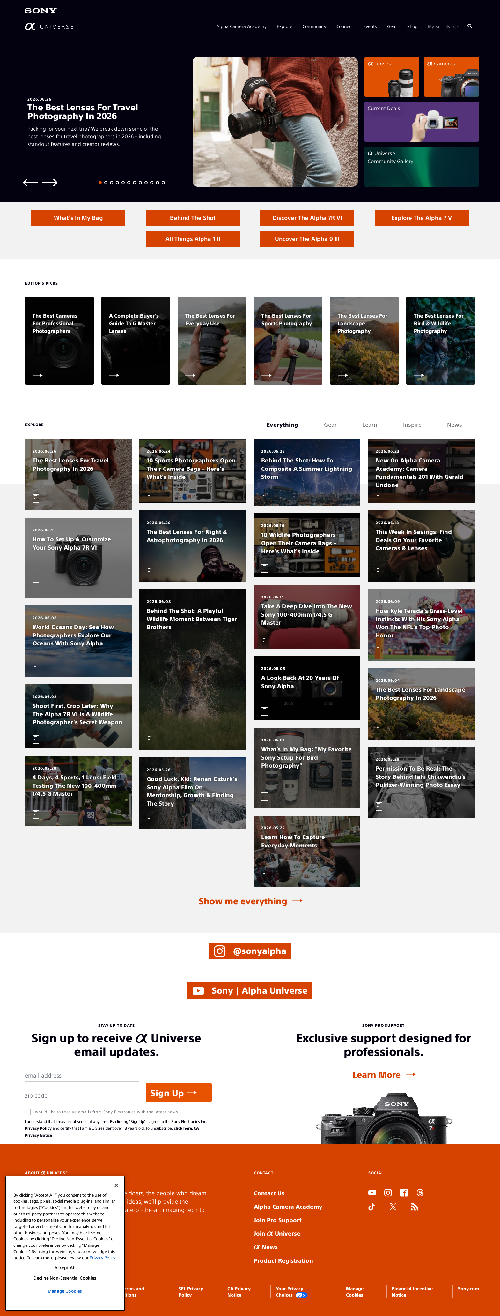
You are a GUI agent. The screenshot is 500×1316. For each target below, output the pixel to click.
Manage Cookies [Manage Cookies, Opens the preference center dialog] (65, 1291)
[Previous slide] (30, 182)
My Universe (443, 26)
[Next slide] (49, 182)
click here (183, 1128)
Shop (412, 26)
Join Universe (277, 1233)
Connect (344, 26)
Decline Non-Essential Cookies (64, 1278)
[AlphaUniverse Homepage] (49, 26)
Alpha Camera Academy (242, 26)
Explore (284, 26)
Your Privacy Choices (292, 1291)
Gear (392, 26)
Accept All (65, 1267)
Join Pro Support (278, 1219)
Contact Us (269, 1193)
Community (314, 26)
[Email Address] (82, 1075)
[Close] (116, 1185)
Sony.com (468, 1288)
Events (370, 26)
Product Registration (283, 1260)
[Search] (469, 26)
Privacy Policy (38, 1128)
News (266, 1246)
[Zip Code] (82, 1095)
